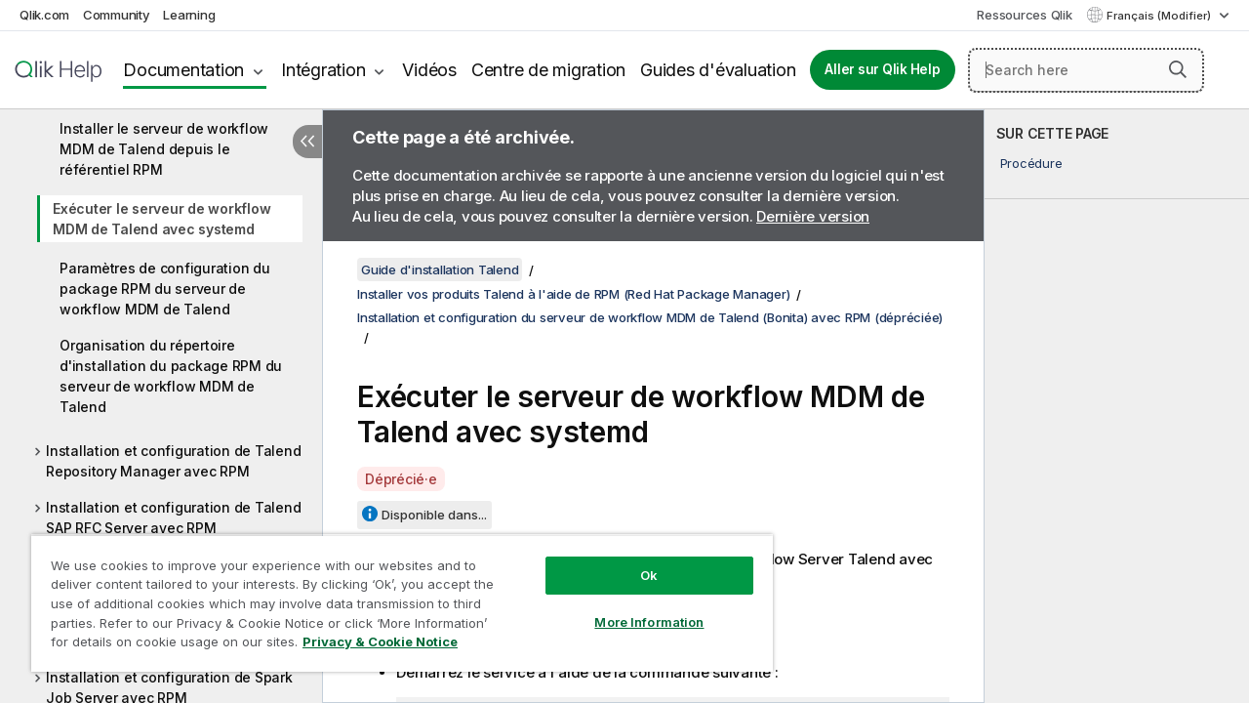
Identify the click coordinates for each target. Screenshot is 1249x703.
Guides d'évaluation (717, 70)
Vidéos (429, 70)
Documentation (183, 70)
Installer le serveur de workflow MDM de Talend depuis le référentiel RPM (164, 149)
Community (116, 14)
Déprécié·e (401, 479)
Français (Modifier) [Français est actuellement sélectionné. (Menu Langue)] (1160, 15)
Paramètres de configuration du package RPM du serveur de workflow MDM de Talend (165, 288)
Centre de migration (548, 70)
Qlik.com (44, 14)
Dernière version (812, 216)
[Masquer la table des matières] (307, 141)
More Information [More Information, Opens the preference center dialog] (634, 607)
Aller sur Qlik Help (882, 69)
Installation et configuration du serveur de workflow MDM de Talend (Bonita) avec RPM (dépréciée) (650, 317)
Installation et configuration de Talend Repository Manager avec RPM (173, 460)
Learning (189, 14)
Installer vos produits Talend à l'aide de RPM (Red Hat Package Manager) (573, 294)
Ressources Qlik (1024, 14)
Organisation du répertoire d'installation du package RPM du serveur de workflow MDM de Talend (171, 376)
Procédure (1031, 163)
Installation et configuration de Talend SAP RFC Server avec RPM (173, 517)
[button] (1177, 69)
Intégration (323, 70)
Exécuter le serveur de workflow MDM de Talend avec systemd (161, 218)
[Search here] (1086, 70)
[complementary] (1117, 406)
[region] (393, 595)
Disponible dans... (434, 514)
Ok (634, 560)
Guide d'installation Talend (439, 269)
